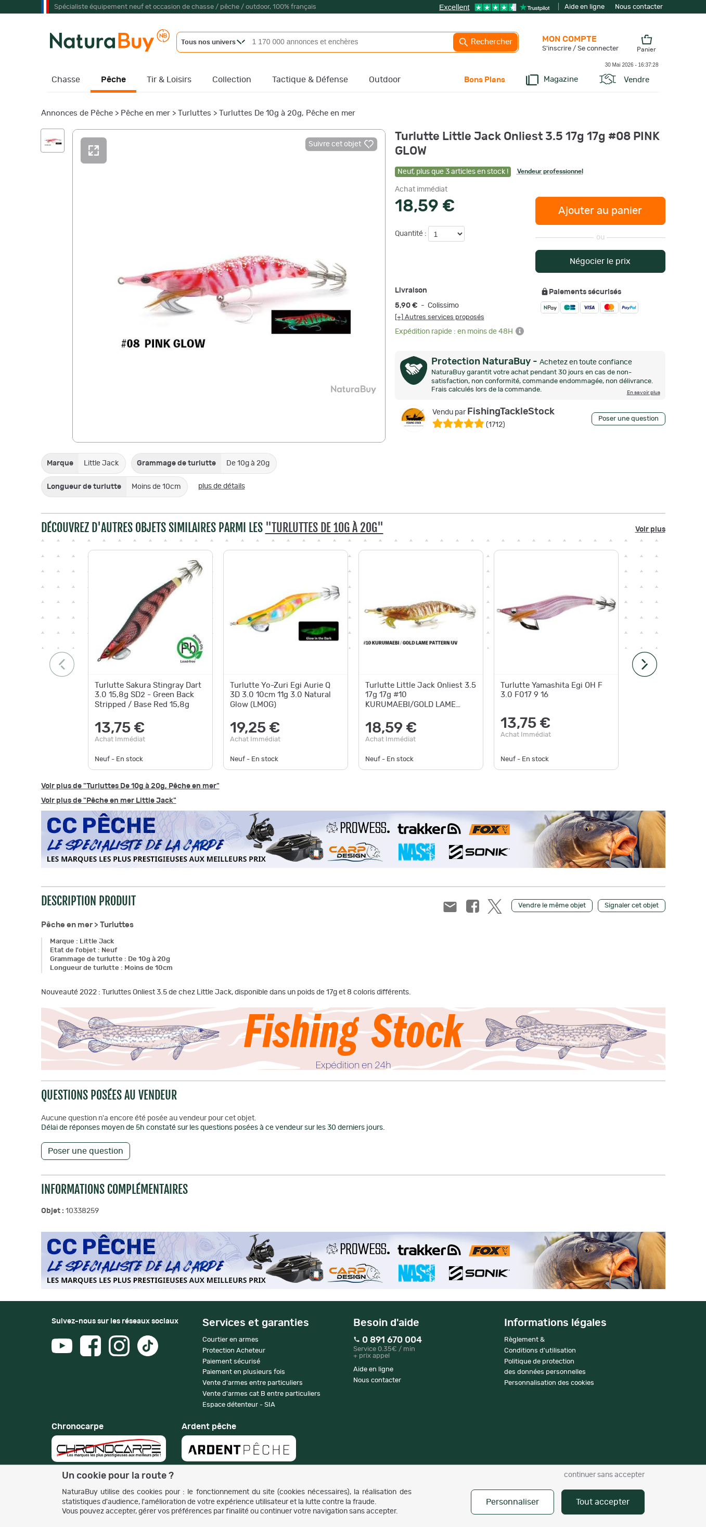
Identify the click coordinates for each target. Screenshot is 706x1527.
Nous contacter (639, 7)
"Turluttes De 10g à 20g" (324, 528)
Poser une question (628, 418)
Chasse (66, 79)
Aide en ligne (584, 7)
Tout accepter (603, 1502)
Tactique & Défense (310, 79)
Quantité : (411, 233)
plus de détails (221, 486)
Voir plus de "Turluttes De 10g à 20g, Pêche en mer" (130, 786)
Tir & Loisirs (169, 79)
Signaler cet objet (632, 905)
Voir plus (650, 529)
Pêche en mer (145, 113)
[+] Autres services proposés (439, 317)
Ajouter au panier (600, 211)
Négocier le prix (600, 261)
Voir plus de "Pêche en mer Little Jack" (108, 800)
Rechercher (485, 42)
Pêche (113, 79)
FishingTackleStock (493, 412)
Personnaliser (512, 1502)
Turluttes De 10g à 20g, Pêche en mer (287, 113)
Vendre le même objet (552, 905)
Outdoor (385, 79)
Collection (231, 79)
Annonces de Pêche (77, 113)
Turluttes (194, 113)
